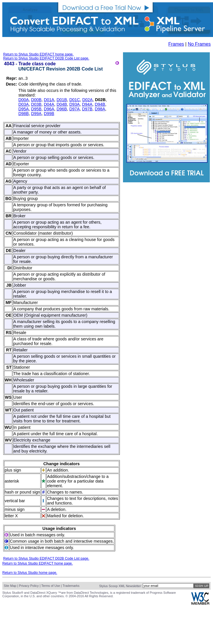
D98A (100, 109)
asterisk (12, 481)
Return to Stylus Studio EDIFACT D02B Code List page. (46, 58)
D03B (36, 104)
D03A (23, 104)
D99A (36, 113)
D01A (49, 99)
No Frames (199, 44)
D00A (23, 99)
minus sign (15, 509)
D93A (74, 104)
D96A (49, 109)
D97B (87, 109)
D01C (74, 99)
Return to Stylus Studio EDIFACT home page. (38, 54)
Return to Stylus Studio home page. (29, 573)
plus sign (13, 470)
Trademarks (71, 585)
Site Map (10, 585)
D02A (87, 99)
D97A (74, 109)
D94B (100, 104)
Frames (176, 44)
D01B (61, 99)
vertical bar (15, 500)
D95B (36, 109)
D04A (49, 104)
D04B (61, 104)
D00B (36, 99)
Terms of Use (50, 585)
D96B (61, 109)
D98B (23, 113)
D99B (49, 113)
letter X (11, 515)
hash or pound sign (22, 492)
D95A (23, 109)
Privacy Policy (28, 585)
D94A (87, 104)
